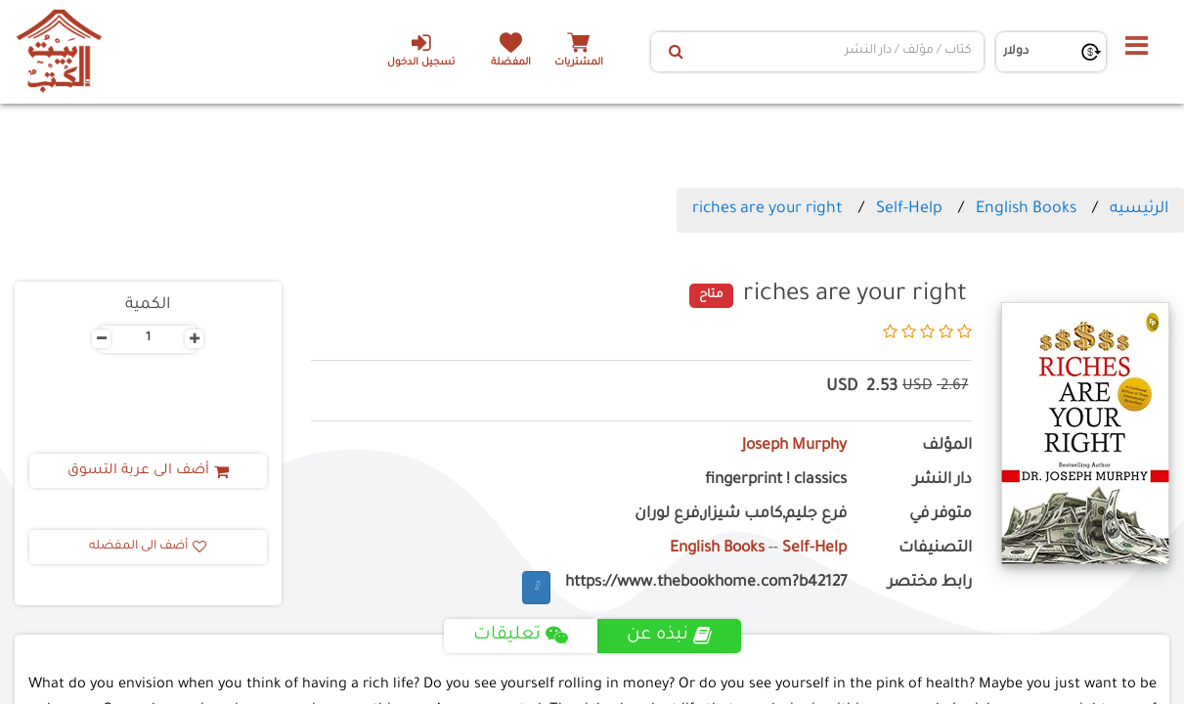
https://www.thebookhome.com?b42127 (706, 583)
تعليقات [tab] (520, 635)
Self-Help (909, 209)
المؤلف (947, 446)
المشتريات (578, 63)
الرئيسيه (1139, 209)
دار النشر (942, 480)
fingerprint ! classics (776, 480)
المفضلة (511, 63)
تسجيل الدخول (420, 49)
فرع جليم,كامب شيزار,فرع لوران (741, 514)
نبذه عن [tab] (669, 635)
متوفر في (940, 514)
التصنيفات (935, 549)
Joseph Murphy (794, 446)
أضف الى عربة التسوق (148, 471)
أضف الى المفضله (147, 546)
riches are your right (767, 209)
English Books (1026, 209)
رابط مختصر (930, 583)
